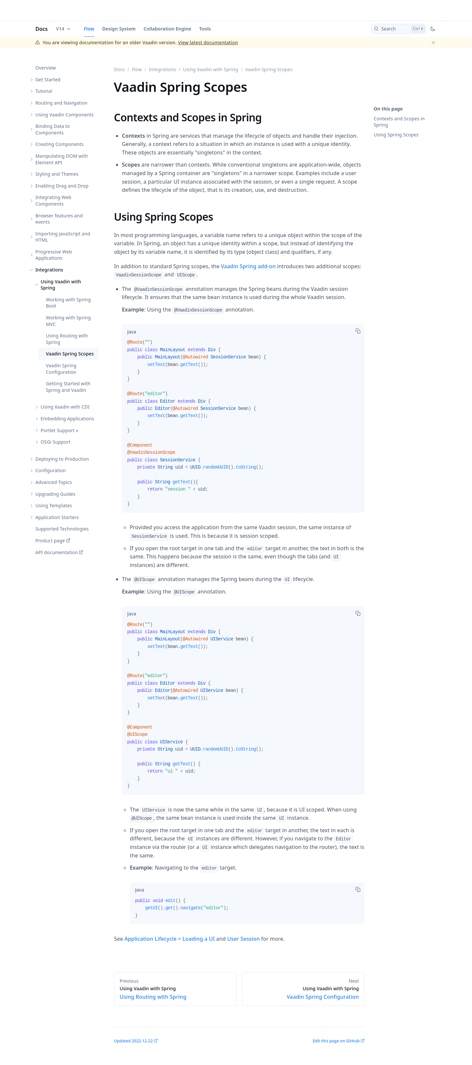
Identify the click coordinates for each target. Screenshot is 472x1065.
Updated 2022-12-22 (133, 1041)
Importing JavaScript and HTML (62, 237)
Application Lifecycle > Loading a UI (170, 938)
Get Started (47, 79)
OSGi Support (55, 442)
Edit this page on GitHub (336, 1041)
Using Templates (53, 505)
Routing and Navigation (61, 103)
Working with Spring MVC (68, 320)
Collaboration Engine (167, 29)
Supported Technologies (62, 529)
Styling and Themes (57, 174)
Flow (89, 29)
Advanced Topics (53, 482)
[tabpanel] (243, 426)
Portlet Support (57, 430)
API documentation (56, 552)
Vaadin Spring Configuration (61, 368)
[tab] (131, 331)
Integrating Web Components (53, 200)
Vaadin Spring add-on (248, 266)
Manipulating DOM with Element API (61, 159)
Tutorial (43, 91)
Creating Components (59, 144)
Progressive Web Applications (53, 255)
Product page (50, 540)
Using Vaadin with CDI (65, 407)
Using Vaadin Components (64, 114)
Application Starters (57, 517)
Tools (205, 29)
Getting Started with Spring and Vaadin (68, 386)
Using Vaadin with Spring (61, 284)
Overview (45, 68)
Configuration (50, 470)
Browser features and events (59, 218)
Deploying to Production (62, 459)
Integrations (49, 270)
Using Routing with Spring (67, 338)
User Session (243, 938)
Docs (41, 28)
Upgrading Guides (55, 494)
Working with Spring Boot (68, 302)
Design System (119, 29)
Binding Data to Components (52, 129)
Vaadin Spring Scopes (70, 354)
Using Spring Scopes (396, 134)
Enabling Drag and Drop (61, 186)
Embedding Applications (67, 418)
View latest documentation (208, 42)
